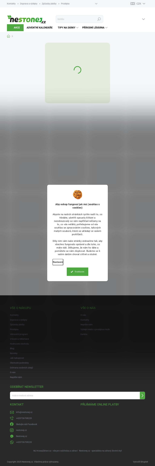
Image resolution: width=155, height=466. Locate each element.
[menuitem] (15, 27)
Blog (12, 348)
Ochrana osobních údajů (21, 367)
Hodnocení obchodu (19, 344)
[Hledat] (79, 19)
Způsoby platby (49, 3)
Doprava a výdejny (28, 3)
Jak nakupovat (17, 358)
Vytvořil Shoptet (140, 462)
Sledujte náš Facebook (26, 424)
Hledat (99, 19)
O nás (12, 372)
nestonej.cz (21, 430)
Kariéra (84, 334)
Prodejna (65, 3)
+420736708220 (24, 442)
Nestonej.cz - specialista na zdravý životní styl (100, 451)
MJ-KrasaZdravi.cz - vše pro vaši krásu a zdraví (55, 451)
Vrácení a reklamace (19, 339)
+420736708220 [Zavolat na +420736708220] (24, 418)
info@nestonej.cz (24, 412)
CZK (139, 3)
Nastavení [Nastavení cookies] (58, 262)
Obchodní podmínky (19, 363)
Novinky (14, 353)
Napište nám (16, 377)
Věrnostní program (19, 334)
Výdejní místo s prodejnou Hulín (95, 329)
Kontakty (11, 3)
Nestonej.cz (21, 436)
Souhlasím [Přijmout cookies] (79, 272)
